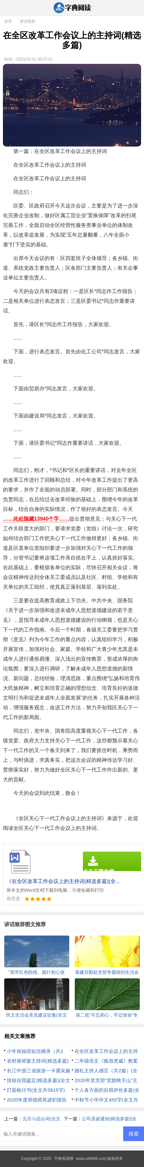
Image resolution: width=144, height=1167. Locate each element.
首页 (8, 21)
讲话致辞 (27, 21)
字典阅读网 (63, 1158)
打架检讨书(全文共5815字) (36, 1090)
